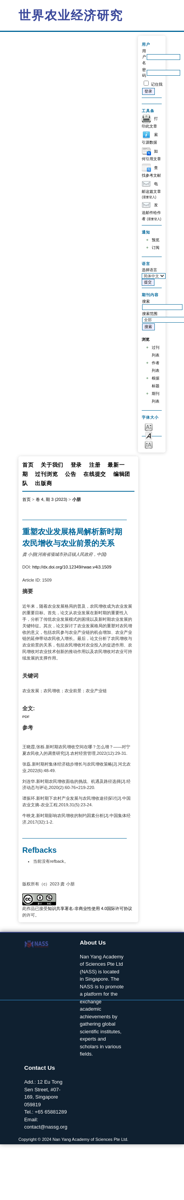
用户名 (144, 57)
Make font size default (149, 435)
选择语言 (149, 270)
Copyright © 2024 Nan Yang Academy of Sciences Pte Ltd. (73, 1139)
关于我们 (52, 465)
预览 (155, 240)
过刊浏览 (46, 474)
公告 (70, 474)
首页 (27, 465)
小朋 (76, 499)
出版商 (43, 483)
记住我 (156, 84)
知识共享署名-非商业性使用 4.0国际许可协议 (90, 908)
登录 (76, 465)
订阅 (155, 247)
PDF (26, 716)
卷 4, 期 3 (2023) (51, 499)
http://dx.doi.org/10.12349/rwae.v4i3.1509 (71, 567)
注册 (94, 465)
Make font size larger (149, 444)
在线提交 (94, 474)
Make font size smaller (149, 426)
